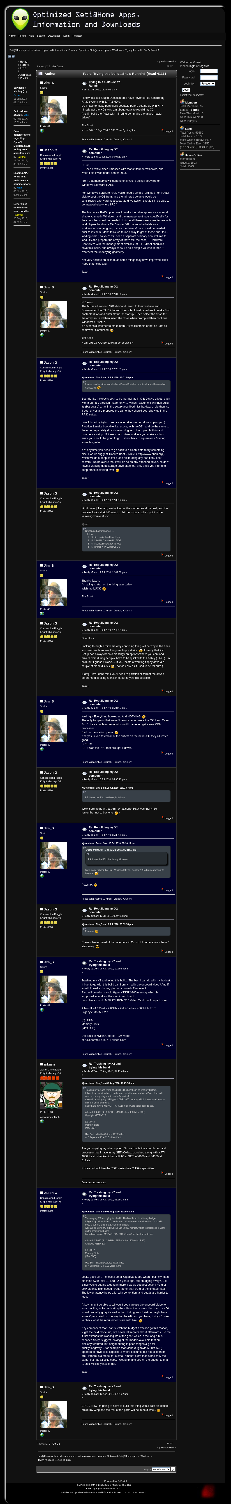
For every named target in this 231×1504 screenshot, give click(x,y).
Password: (188, 77)
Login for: (189, 83)
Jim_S (49, 83)
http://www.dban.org (150, 454)
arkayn (49, 1064)
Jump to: (147, 1469)
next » (172, 61)
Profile (24, 77)
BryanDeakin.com (105, 1488)
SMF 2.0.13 (83, 1485)
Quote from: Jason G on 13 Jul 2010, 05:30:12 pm (108, 843)
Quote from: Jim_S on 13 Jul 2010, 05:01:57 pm (107, 788)
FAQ (23, 68)
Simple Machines (113, 1485)
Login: (191, 71)
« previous (163, 61)
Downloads (25, 74)
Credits (126, 1485)
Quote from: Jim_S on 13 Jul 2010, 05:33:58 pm (107, 924)
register (204, 66)
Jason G (50, 150)
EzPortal (122, 1481)
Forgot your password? (192, 95)
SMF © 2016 (96, 1485)
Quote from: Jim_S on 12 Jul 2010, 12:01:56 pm (107, 377)
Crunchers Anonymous (94, 1182)
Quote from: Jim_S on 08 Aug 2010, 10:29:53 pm (108, 1083)
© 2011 (118, 1488)
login (192, 66)
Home (24, 61)
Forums (25, 64)
